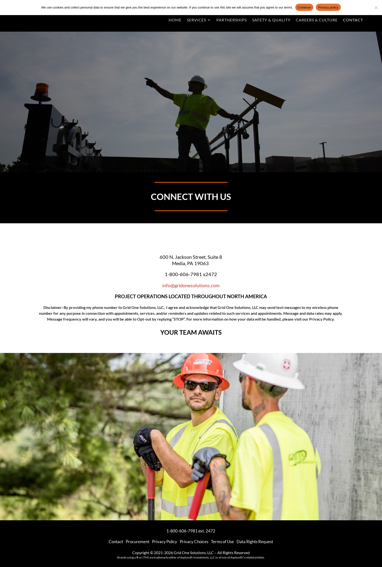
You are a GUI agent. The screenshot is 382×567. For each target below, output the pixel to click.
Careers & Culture (317, 20)
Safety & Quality (271, 20)
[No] (375, 7)
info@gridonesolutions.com (191, 285)
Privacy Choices (194, 541)
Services (196, 20)
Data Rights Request (255, 541)
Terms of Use (222, 541)
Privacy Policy (321, 319)
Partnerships (231, 20)
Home (175, 20)
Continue (304, 7)
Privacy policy (328, 7)
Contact (353, 20)
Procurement (137, 541)
